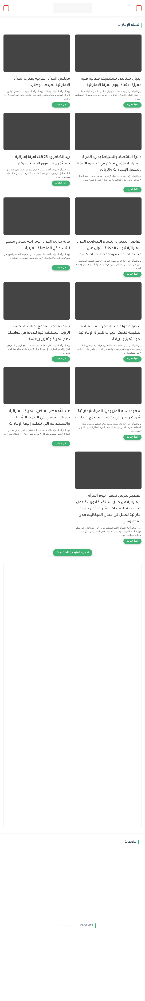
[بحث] (6, 8)
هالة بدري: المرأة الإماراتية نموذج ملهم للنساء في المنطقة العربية (38, 245)
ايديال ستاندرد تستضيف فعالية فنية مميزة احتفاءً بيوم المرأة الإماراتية (111, 82)
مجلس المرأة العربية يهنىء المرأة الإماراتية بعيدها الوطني (42, 82)
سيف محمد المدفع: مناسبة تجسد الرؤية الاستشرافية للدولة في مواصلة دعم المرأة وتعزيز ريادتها (39, 333)
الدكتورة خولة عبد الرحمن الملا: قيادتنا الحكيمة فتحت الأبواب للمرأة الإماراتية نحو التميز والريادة (110, 333)
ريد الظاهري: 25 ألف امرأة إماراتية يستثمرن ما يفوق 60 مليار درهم (42, 160)
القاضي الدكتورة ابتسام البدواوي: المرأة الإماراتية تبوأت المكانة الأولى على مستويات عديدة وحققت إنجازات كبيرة (109, 248)
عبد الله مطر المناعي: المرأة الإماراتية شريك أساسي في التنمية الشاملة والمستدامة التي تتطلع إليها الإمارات (39, 417)
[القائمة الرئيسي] (139, 8)
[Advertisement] (72, 598)
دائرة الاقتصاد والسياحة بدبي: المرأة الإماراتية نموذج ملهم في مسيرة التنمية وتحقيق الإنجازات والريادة (109, 163)
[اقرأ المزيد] (132, 105)
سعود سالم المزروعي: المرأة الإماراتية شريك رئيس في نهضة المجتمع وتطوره (108, 414)
